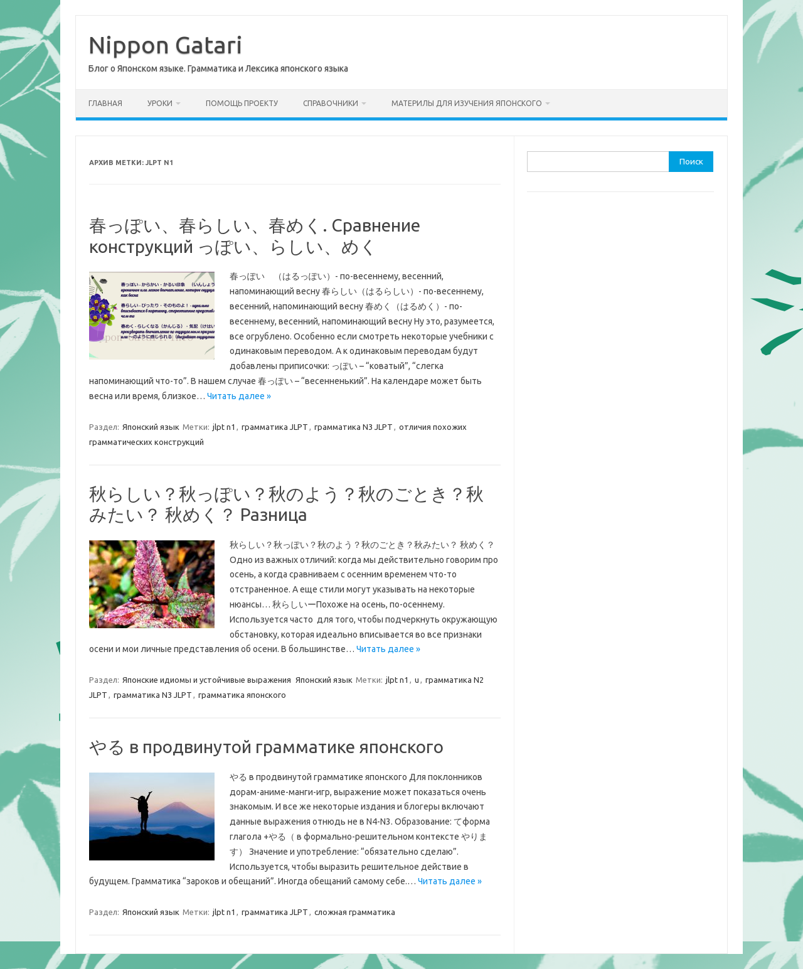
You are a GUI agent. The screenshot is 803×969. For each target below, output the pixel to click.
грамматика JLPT (275, 426)
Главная (105, 103)
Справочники (330, 103)
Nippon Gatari (165, 44)
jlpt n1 (224, 426)
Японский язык (150, 426)
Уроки (160, 103)
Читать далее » (239, 396)
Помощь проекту (242, 103)
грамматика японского (242, 694)
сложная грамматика (354, 911)
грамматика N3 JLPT (353, 426)
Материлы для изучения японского (466, 103)
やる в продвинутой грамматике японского (266, 746)
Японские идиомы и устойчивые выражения (206, 679)
